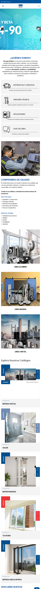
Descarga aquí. (6, 444)
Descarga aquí (6, 400)
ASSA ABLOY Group (5, 1)
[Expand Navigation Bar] (3, 6)
